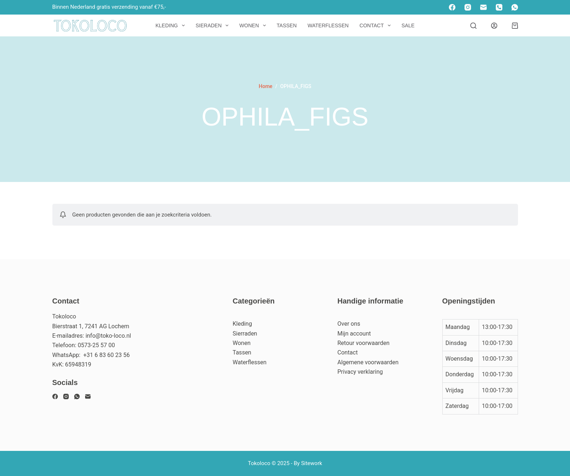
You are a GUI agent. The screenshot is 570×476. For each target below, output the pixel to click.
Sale (408, 25)
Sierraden (245, 333)
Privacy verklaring (360, 371)
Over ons (349, 323)
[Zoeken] (473, 26)
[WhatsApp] (514, 7)
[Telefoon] (499, 7)
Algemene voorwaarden (368, 362)
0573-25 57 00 (96, 345)
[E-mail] (483, 7)
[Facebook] (452, 7)
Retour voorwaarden (364, 343)
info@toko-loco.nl (108, 335)
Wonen (253, 25)
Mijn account (354, 333)
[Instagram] (468, 7)
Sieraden (213, 25)
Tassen (287, 25)
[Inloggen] (494, 26)
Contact (376, 25)
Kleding (171, 25)
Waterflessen (328, 25)
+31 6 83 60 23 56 (106, 355)
